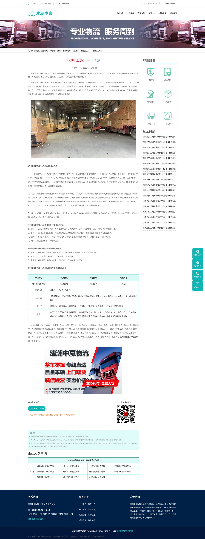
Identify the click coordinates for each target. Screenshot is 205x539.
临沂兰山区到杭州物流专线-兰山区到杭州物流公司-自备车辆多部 (169, 211)
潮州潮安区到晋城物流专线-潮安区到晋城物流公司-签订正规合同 (169, 136)
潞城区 (75, 296)
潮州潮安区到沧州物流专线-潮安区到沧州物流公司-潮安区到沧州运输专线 (173, 195)
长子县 (104, 296)
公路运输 (130, 13)
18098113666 (149, 3)
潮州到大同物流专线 (71, 466)
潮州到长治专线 (98, 536)
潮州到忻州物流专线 (45, 477)
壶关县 (98, 296)
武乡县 (110, 296)
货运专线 (141, 13)
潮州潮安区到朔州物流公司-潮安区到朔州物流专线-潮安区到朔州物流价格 (173, 142)
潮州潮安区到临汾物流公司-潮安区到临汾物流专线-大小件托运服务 (170, 163)
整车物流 (173, 13)
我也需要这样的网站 (124, 531)
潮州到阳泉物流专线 (71, 477)
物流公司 (163, 13)
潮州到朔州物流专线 (97, 471)
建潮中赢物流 (34, 50)
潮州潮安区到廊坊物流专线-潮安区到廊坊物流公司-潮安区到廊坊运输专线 (173, 190)
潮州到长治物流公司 (61, 536)
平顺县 (87, 296)
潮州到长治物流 (84, 536)
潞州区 (57, 296)
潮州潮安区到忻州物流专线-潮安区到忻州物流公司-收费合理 (167, 158)
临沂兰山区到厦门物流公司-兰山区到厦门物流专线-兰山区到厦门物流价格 (173, 227)
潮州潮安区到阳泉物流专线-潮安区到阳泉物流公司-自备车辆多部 (169, 169)
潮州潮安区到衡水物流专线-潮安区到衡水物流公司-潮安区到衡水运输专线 (173, 185)
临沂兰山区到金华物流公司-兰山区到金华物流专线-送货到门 (167, 222)
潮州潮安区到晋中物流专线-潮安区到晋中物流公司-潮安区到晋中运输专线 (173, 147)
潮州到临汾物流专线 (45, 471)
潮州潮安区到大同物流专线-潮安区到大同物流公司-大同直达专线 (169, 174)
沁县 (115, 296)
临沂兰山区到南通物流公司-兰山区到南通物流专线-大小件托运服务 (170, 206)
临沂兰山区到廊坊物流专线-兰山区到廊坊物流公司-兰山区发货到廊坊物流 (173, 201)
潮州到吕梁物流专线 (71, 471)
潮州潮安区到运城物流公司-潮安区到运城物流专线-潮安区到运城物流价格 (173, 152)
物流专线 (152, 13)
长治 (52, 296)
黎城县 (92, 296)
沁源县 (120, 296)
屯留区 (69, 296)
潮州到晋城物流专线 (97, 466)
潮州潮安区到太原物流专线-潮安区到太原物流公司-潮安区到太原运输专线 (173, 179)
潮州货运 (74, 536)
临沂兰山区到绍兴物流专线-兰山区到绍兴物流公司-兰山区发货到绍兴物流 (173, 217)
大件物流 (119, 13)
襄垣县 (81, 296)
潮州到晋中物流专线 (122, 466)
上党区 (63, 296)
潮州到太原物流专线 (122, 471)
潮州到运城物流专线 (97, 477)
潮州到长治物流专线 (45, 466)
